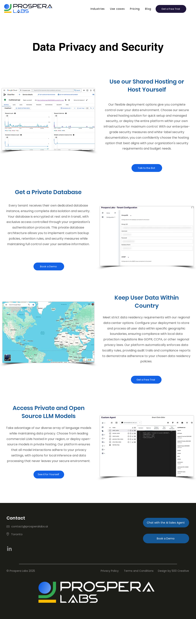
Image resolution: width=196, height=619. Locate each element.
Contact (16, 518)
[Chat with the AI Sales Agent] (166, 522)
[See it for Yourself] (48, 474)
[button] (98, 9)
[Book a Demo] (48, 266)
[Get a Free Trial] (146, 380)
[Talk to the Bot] (146, 168)
